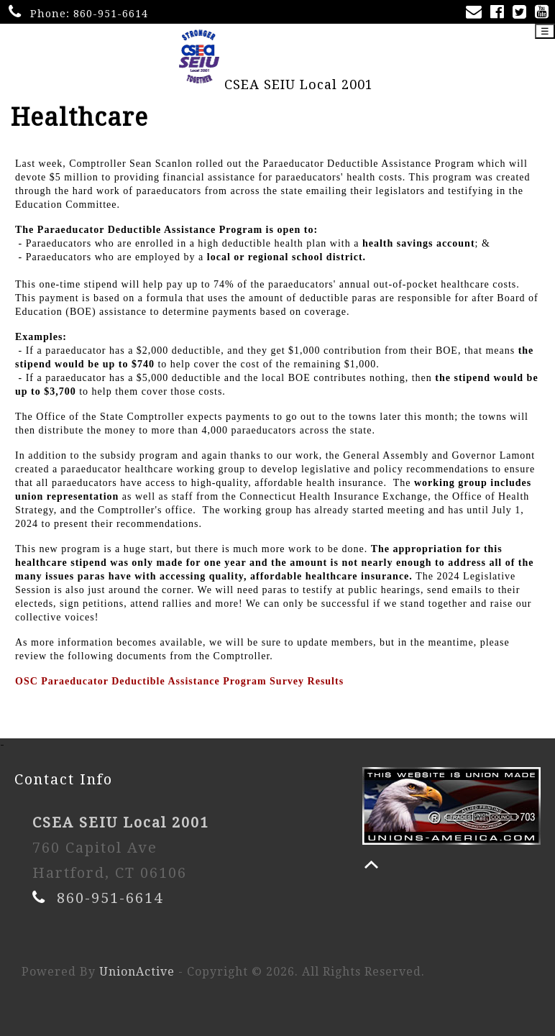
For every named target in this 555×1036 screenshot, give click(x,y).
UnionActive (137, 971)
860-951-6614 (110, 13)
